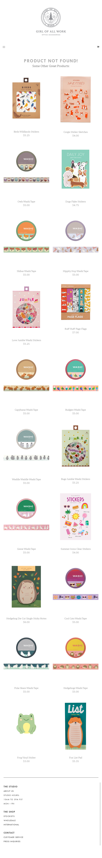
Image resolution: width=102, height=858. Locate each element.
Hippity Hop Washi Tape (75, 271)
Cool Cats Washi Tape (75, 618)
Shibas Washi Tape (26, 271)
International (11, 825)
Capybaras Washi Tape (26, 409)
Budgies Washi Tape (75, 409)
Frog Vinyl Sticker (26, 757)
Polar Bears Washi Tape (26, 688)
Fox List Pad (75, 757)
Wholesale (10, 820)
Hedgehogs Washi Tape (76, 688)
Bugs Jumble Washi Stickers (75, 479)
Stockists (9, 816)
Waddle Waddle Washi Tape (26, 479)
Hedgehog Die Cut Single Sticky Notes (26, 618)
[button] (4, 47)
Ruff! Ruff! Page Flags (76, 328)
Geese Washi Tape (26, 549)
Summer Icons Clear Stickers (76, 549)
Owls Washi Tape (26, 201)
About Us (9, 791)
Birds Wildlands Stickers (26, 131)
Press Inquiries (12, 841)
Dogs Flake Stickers (75, 201)
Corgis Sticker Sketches (76, 132)
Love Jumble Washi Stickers (26, 340)
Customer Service (13, 837)
